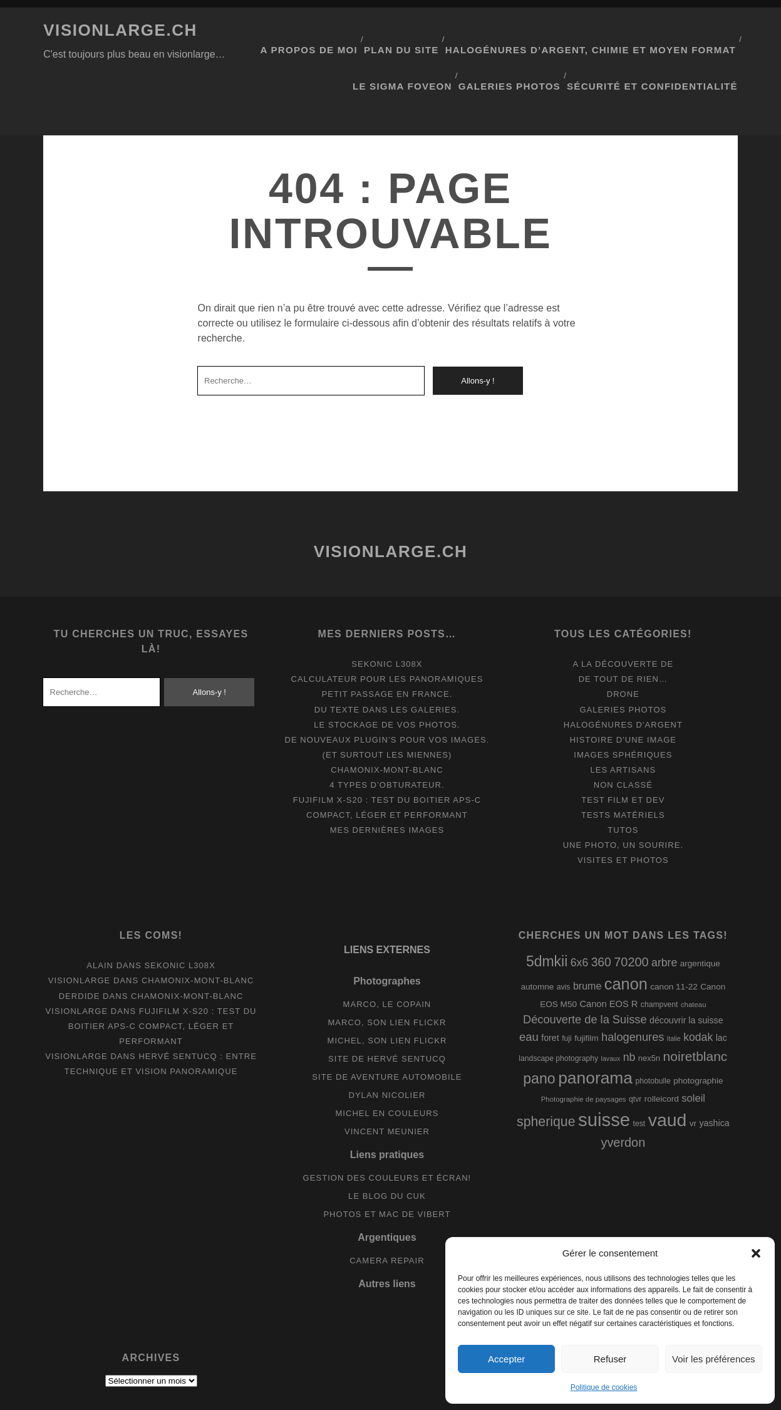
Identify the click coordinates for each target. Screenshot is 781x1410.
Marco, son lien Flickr (387, 971)
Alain (99, 914)
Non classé (623, 734)
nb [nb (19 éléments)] (629, 1006)
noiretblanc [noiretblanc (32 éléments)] (695, 1005)
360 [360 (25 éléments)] (601, 911)
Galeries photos (532, 46)
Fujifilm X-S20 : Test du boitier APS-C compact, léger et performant (162, 975)
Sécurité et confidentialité (664, 46)
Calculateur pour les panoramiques (387, 628)
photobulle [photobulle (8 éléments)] (652, 1030)
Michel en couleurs (386, 1062)
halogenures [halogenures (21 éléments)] (632, 986)
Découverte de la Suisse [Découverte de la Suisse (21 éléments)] (584, 969)
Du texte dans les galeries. (387, 658)
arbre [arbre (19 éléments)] (664, 912)
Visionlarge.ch (120, 30)
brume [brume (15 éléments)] (587, 935)
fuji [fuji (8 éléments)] (567, 987)
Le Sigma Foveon (429, 46)
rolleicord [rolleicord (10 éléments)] (661, 1047)
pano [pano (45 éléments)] (539, 1028)
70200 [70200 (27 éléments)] (631, 911)
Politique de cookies (604, 1387)
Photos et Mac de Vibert (386, 1163)
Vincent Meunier (387, 1080)
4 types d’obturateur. (386, 734)
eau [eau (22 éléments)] (529, 986)
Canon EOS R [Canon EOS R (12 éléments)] (608, 953)
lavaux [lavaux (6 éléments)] (611, 1007)
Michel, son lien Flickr (387, 989)
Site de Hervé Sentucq (387, 1007)
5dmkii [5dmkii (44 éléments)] (546, 910)
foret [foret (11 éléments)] (550, 987)
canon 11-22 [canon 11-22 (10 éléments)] (674, 936)
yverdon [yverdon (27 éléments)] (623, 1092)
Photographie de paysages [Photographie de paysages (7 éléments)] (583, 1048)
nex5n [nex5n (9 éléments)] (649, 1006)
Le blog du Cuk (387, 1145)
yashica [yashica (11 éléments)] (715, 1072)
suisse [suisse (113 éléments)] (604, 1068)
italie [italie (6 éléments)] (674, 987)
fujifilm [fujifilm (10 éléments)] (586, 987)
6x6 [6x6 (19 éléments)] (579, 912)
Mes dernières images (387, 779)
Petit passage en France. (387, 643)
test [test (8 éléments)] (639, 1072)
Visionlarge (79, 929)
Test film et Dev (623, 749)
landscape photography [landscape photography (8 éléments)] (558, 1007)
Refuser (610, 1359)
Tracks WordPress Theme (337, 1396)
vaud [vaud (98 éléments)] (667, 1069)
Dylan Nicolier (386, 1044)
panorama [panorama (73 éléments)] (595, 1027)
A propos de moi (345, 30)
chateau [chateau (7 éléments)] (693, 954)
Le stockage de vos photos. (387, 673)
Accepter (506, 1359)
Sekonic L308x (386, 613)
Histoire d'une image (623, 688)
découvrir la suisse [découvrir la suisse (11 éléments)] (686, 969)
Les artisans (623, 718)
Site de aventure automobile (387, 1026)
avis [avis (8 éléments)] (564, 936)
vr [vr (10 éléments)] (693, 1072)
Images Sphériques (623, 703)
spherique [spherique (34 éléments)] (546, 1070)
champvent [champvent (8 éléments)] (659, 953)
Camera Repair (386, 1209)
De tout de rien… (623, 628)
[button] (756, 1253)
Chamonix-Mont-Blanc (387, 718)
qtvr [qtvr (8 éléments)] (635, 1047)
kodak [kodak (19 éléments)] (698, 986)
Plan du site (434, 30)
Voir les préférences (713, 1359)
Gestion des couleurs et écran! (387, 1126)
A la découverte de (622, 613)
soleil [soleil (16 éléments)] (693, 1047)
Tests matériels (623, 764)
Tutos (623, 779)
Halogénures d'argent (623, 673)
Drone (623, 643)
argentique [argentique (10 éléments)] (700, 912)
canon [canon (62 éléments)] (626, 933)
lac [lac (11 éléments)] (721, 987)
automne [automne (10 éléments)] (537, 936)
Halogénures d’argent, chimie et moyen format (607, 30)
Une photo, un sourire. (623, 794)
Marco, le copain (387, 953)
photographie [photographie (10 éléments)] (698, 1030)
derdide (79, 944)
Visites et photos (623, 809)
